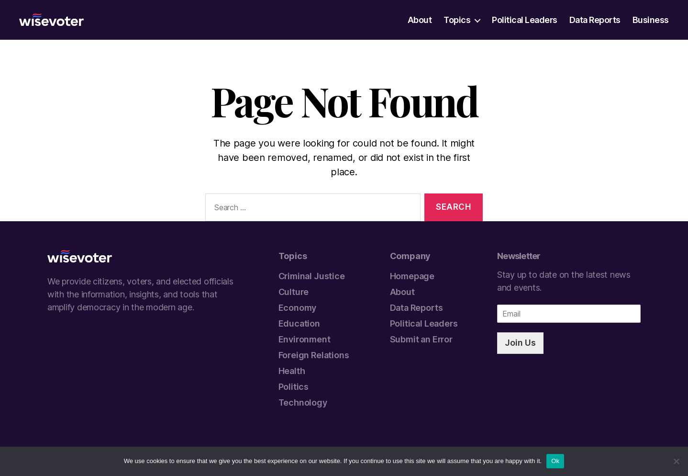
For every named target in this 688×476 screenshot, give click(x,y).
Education (299, 323)
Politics (293, 387)
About (420, 20)
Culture (293, 292)
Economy (297, 308)
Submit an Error (421, 339)
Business (651, 20)
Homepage (412, 276)
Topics (457, 20)
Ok (555, 461)
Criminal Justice (311, 276)
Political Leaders (524, 20)
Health (291, 371)
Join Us (520, 343)
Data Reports (595, 20)
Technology (302, 402)
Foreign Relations (313, 355)
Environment (304, 339)
